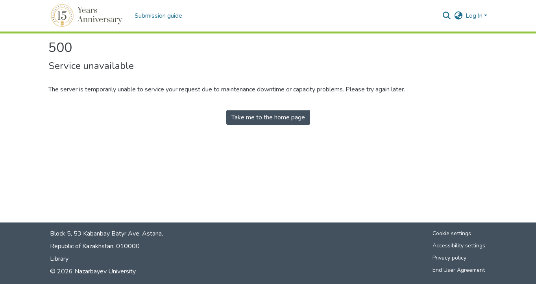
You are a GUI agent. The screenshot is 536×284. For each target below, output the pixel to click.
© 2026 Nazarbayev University (93, 271)
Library (59, 258)
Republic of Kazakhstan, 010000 (95, 246)
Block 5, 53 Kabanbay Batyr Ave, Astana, (106, 233)
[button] (87, 16)
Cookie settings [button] (451, 233)
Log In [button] (475, 15)
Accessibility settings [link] (458, 245)
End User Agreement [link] (458, 270)
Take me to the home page (268, 117)
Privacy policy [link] (449, 258)
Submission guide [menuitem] (158, 15)
